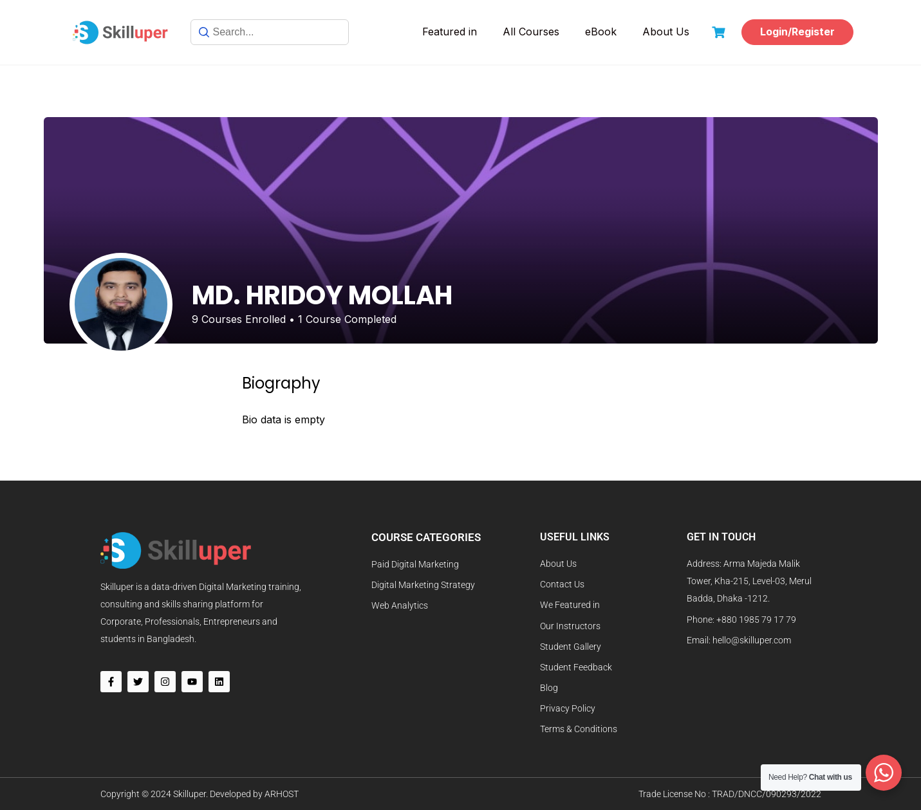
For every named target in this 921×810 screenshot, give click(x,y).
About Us (665, 31)
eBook (601, 31)
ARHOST (282, 794)
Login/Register (797, 31)
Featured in (449, 31)
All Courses (531, 31)
